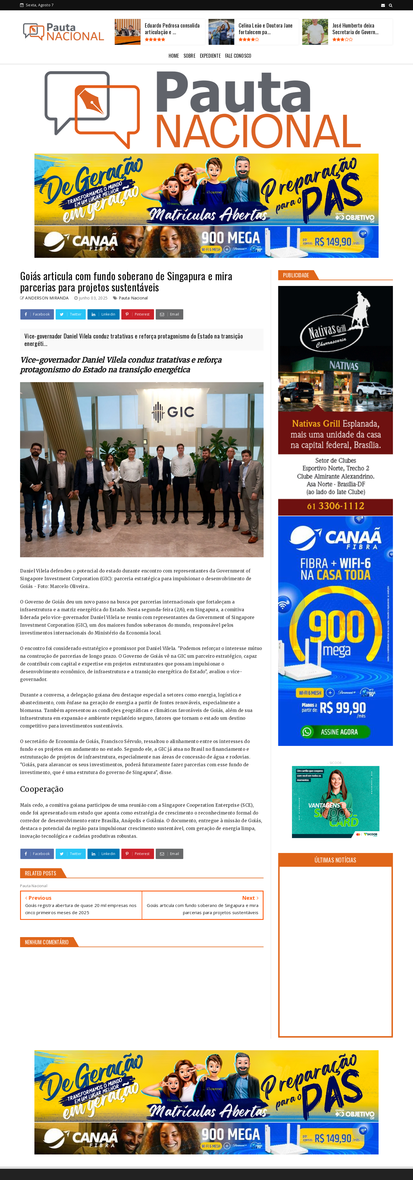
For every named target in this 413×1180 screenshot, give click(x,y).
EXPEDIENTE (210, 55)
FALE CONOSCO (238, 55)
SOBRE (189, 55)
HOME (174, 55)
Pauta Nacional (133, 298)
